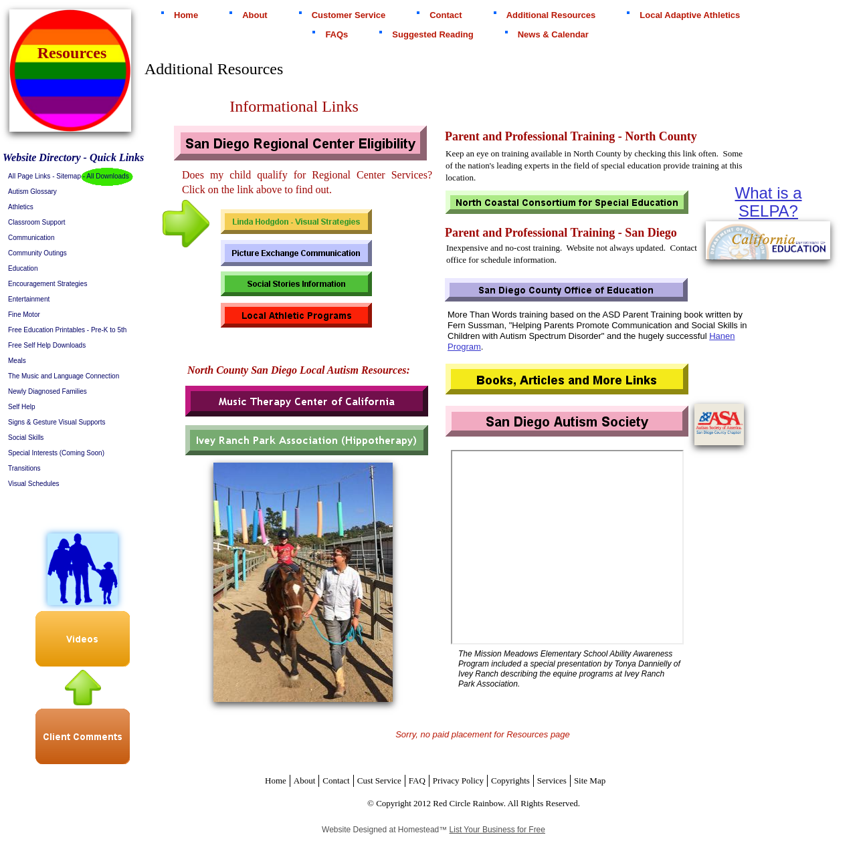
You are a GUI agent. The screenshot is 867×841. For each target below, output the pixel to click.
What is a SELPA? (768, 202)
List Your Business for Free (497, 829)
